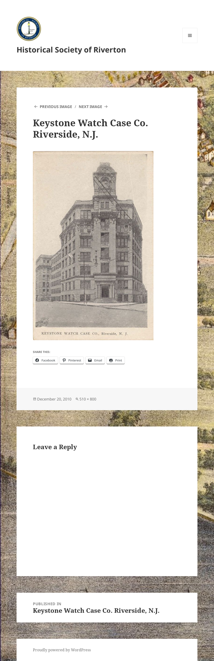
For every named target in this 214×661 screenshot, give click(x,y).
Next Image (90, 106)
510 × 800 (87, 399)
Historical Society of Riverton (71, 49)
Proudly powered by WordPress (62, 649)
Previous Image (56, 106)
